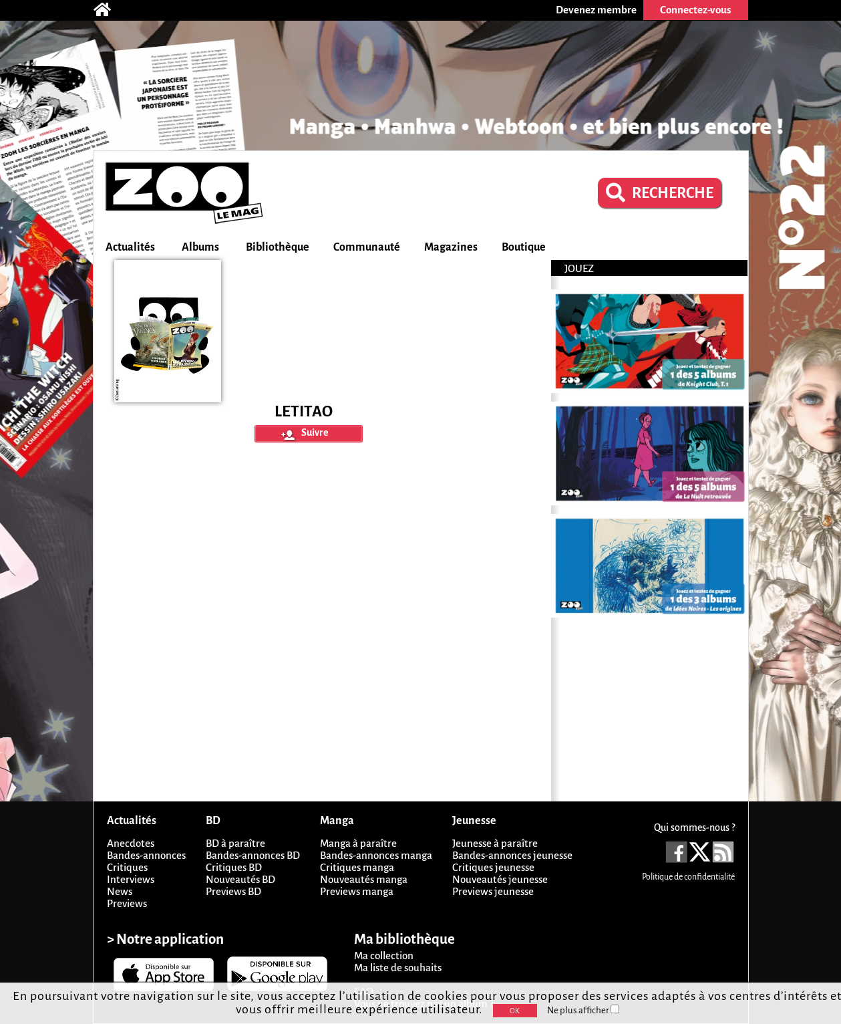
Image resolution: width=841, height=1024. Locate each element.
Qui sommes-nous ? (694, 827)
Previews (127, 903)
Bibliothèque (277, 247)
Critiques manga (357, 867)
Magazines (451, 247)
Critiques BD (234, 867)
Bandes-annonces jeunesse (512, 855)
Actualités (130, 247)
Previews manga (356, 891)
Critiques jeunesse (493, 867)
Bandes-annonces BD (253, 855)
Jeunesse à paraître (495, 843)
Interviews (130, 879)
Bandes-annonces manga (376, 855)
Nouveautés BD (240, 879)
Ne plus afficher (583, 1010)
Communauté (366, 247)
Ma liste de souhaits (398, 967)
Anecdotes (130, 843)
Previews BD (233, 891)
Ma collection (383, 955)
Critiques (127, 867)
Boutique (524, 247)
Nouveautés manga (363, 879)
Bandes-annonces (146, 855)
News (119, 891)
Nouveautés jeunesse (500, 879)
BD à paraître (235, 843)
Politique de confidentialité (688, 877)
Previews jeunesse (493, 891)
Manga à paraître (358, 843)
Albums (200, 247)
